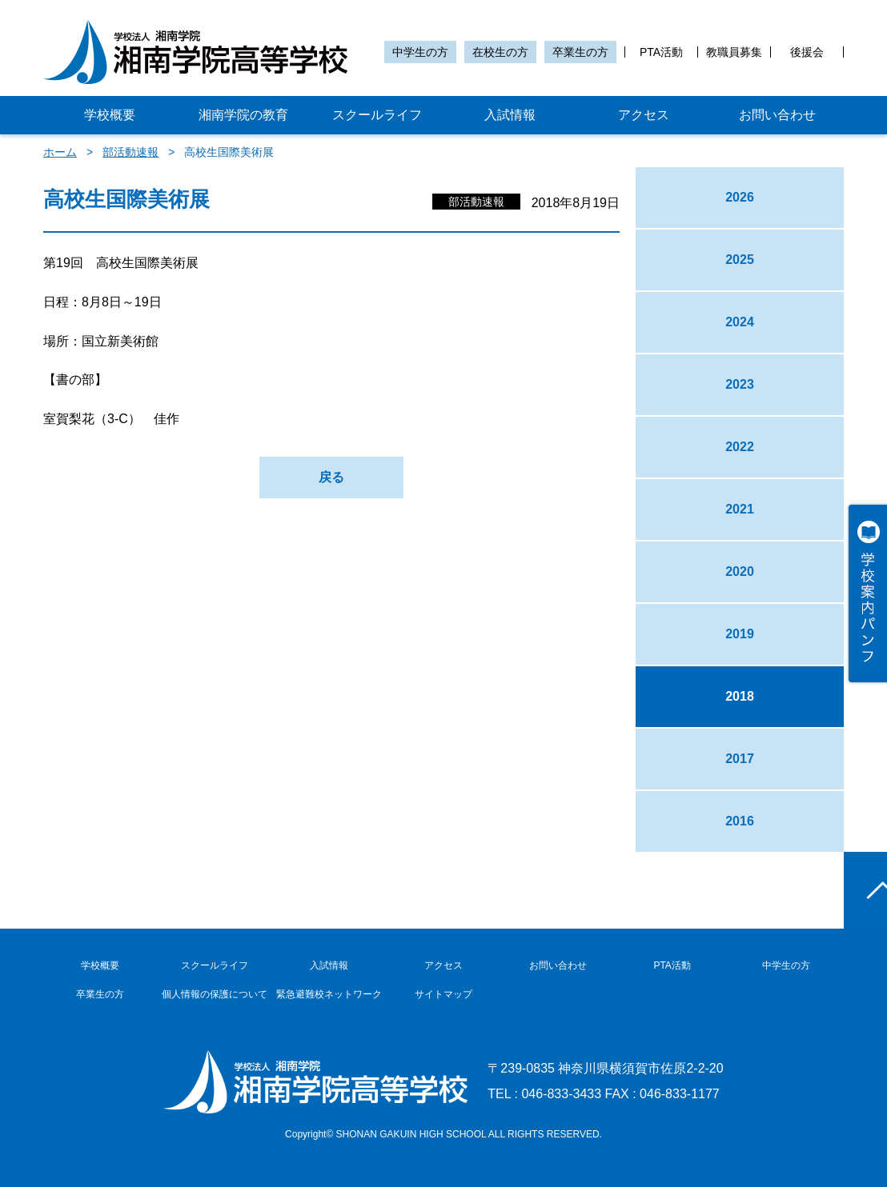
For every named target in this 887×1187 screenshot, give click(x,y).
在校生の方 (500, 52)
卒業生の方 (580, 52)
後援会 (807, 52)
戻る (331, 477)
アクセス (643, 115)
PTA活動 (661, 52)
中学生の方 (420, 52)
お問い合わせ (777, 115)
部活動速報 (130, 152)
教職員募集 (734, 52)
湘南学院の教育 (243, 115)
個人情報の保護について (214, 994)
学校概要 (109, 115)
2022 (739, 447)
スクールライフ (377, 115)
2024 (739, 322)
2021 (739, 509)
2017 (739, 758)
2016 (739, 821)
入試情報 (510, 115)
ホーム (60, 152)
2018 (739, 696)
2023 (739, 384)
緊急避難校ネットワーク (329, 994)
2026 (739, 197)
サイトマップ (443, 994)
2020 (739, 571)
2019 (739, 634)
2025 (739, 259)
